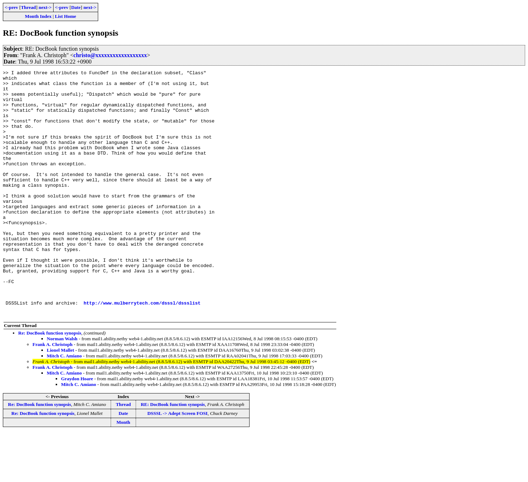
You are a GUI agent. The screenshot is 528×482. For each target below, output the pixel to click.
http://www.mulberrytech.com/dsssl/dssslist (142, 350)
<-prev (11, 7)
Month (123, 471)
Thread (28, 7)
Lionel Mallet (60, 399)
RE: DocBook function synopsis (173, 453)
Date (76, 7)
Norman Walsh (62, 388)
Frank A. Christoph (52, 393)
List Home (65, 16)
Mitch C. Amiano (64, 405)
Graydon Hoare (77, 428)
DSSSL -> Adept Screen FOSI (177, 462)
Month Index (38, 16)
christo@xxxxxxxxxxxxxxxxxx (110, 55)
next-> (45, 7)
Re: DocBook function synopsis (49, 382)
